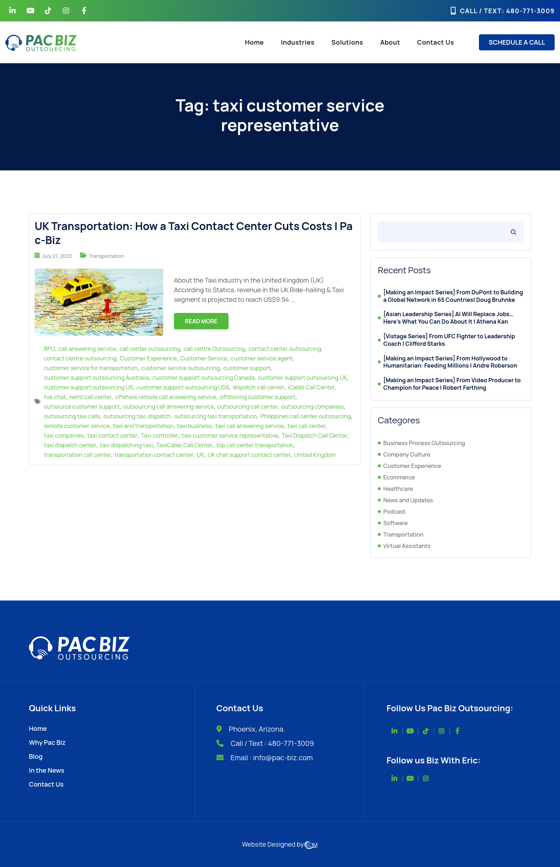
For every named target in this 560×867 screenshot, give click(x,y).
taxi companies (64, 435)
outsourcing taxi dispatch (137, 416)
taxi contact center (112, 435)
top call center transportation (254, 445)
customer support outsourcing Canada (203, 378)
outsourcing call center (248, 406)
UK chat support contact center (249, 455)
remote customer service (77, 426)
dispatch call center (258, 387)
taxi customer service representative (230, 435)
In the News (46, 770)
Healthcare (398, 489)
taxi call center (307, 426)
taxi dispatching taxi (126, 445)
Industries (298, 42)
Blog (35, 756)
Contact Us (435, 42)
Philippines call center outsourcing (305, 416)
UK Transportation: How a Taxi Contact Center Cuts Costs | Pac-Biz (193, 233)
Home (254, 42)
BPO (49, 349)
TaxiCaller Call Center (184, 445)
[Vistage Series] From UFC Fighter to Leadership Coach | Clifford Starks (449, 340)
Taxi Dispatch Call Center (315, 435)
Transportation (106, 256)
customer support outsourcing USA (182, 387)
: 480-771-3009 (528, 10)
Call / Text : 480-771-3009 (272, 743)
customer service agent (262, 358)
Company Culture (406, 454)
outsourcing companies (312, 406)
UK (200, 455)
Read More (201, 321)
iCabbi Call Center (311, 387)
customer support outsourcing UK (302, 378)
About (390, 42)
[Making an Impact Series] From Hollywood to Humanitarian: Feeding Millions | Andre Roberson (450, 362)
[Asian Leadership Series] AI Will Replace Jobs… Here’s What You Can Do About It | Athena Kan (448, 317)
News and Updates (408, 500)
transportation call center (77, 455)
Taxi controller (159, 435)
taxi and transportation (143, 426)
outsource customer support (82, 406)
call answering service (87, 349)
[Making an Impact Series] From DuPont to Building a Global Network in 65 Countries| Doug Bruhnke (453, 296)
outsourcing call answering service (168, 406)
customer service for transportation (91, 368)
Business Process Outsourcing (424, 443)
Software (395, 523)
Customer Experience (148, 358)
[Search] (513, 232)
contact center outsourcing (285, 349)
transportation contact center (154, 455)
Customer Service (204, 358)
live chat (55, 397)
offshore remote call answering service (165, 397)
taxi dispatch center (70, 445)
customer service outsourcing (180, 368)
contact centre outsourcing (80, 358)
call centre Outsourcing (214, 349)
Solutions (347, 42)
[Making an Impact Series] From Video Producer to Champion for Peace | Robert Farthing (452, 384)
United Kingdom (315, 455)
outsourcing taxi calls (72, 416)
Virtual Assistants (406, 546)
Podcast (394, 511)
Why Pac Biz (47, 742)
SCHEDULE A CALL (517, 42)
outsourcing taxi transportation (215, 416)
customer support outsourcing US (88, 387)
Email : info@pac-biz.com (272, 757)
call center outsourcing (150, 349)
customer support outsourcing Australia (96, 378)
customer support (247, 368)
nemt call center (90, 397)
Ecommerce (399, 477)
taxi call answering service (249, 426)
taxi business (194, 426)
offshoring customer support (258, 397)
